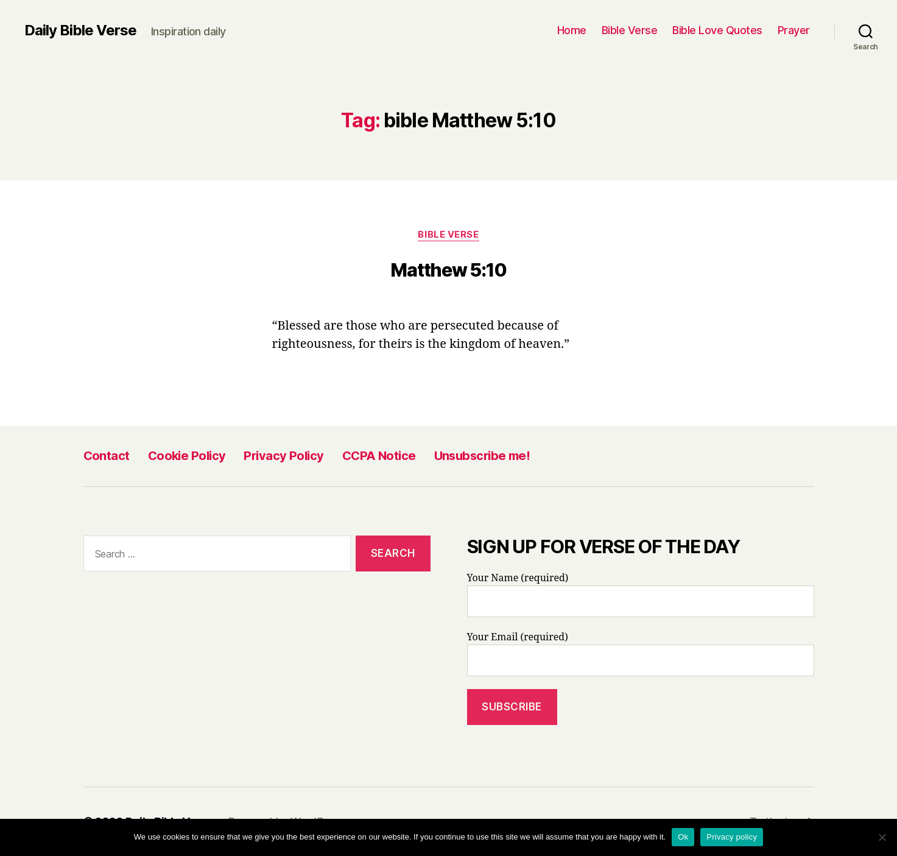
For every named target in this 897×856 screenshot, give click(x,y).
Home (571, 30)
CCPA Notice (379, 455)
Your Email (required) (640, 653)
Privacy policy (731, 836)
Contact (106, 455)
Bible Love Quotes (717, 30)
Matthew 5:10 (448, 270)
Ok (683, 836)
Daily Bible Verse (80, 30)
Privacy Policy (283, 455)
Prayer (794, 30)
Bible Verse (630, 30)
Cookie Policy (187, 455)
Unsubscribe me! (482, 455)
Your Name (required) (640, 594)
